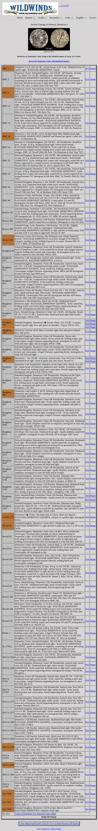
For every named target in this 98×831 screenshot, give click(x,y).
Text (87, 68)
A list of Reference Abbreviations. (49, 829)
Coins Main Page (26, 823)
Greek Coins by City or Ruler (48, 823)
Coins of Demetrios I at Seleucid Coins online (35, 814)
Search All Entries (71, 823)
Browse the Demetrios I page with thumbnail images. (49, 61)
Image (93, 68)
